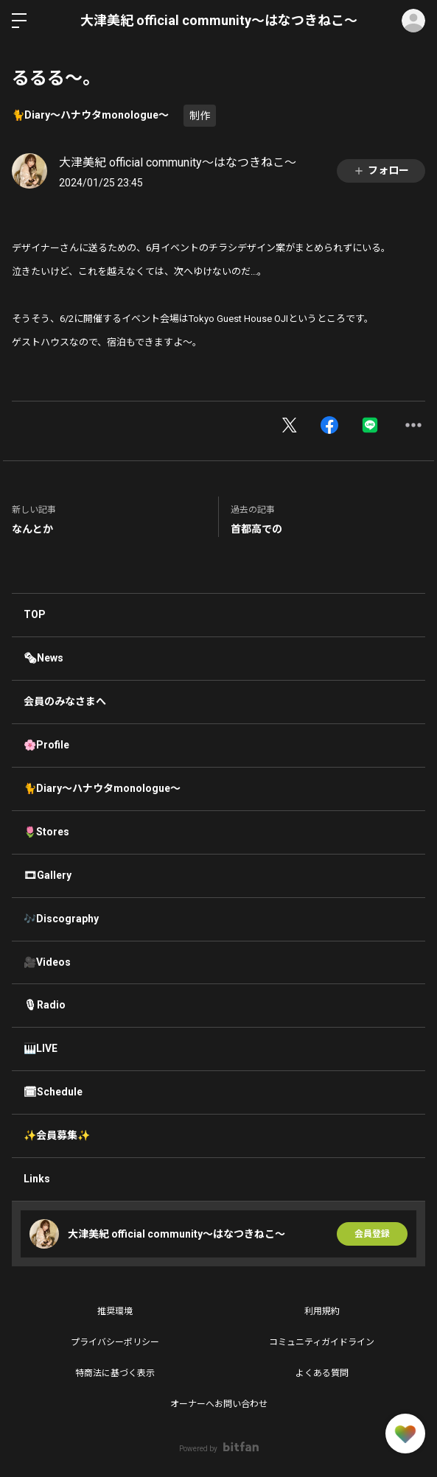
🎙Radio (45, 1005)
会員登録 (372, 1234)
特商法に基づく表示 (115, 1373)
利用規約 (322, 1311)
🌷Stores (46, 832)
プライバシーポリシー (115, 1342)
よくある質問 (322, 1373)
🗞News (43, 658)
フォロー (381, 170)
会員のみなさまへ (65, 701)
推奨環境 (115, 1311)
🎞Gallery (47, 875)
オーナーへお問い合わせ (219, 1404)
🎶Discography (61, 919)
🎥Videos (47, 962)
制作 (199, 116)
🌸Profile (46, 745)
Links (37, 1179)
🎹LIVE (40, 1048)
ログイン (413, 20)
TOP (35, 614)
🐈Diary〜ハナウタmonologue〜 (90, 115)
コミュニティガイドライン (321, 1342)
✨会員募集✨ (57, 1135)
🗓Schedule (53, 1092)
